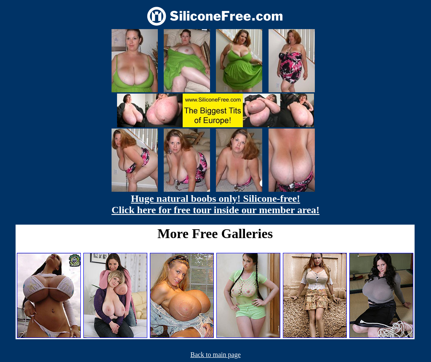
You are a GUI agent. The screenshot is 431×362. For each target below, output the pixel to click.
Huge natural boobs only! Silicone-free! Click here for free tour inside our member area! (215, 204)
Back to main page (215, 354)
